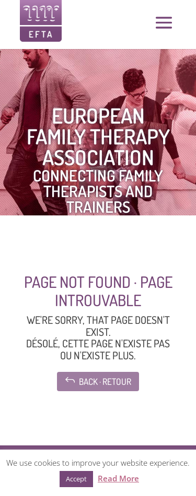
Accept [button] (76, 478)
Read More (118, 478)
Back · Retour (98, 380)
